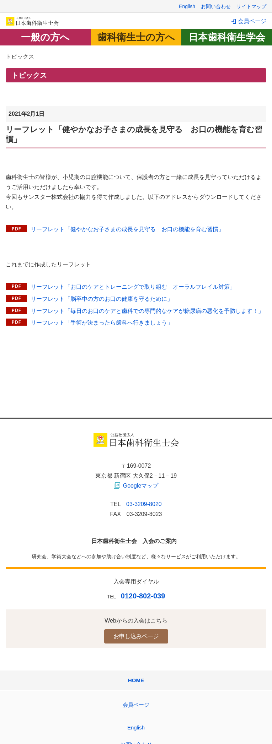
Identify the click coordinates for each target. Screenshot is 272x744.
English (187, 6)
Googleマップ (141, 486)
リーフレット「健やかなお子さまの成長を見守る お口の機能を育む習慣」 (127, 229)
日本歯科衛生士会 (32, 21)
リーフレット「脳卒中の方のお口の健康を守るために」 (102, 299)
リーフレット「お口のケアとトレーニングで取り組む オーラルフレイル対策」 (133, 287)
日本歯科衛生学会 (226, 37)
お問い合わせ (216, 6)
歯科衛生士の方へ (136, 37)
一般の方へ (45, 37)
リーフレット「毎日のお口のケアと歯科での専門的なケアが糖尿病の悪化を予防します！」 (147, 311)
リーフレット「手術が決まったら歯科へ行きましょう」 (102, 323)
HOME (136, 680)
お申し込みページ (136, 636)
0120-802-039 (143, 596)
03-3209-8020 (144, 504)
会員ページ (252, 21)
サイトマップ (251, 6)
